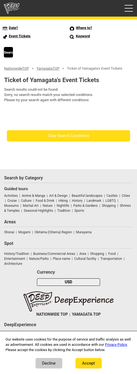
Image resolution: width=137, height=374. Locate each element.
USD (68, 282)
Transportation (111, 258)
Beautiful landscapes (87, 195)
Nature (48, 205)
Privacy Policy (116, 344)
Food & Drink (45, 200)
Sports (79, 210)
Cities (126, 195)
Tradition (63, 210)
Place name (62, 258)
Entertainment (14, 258)
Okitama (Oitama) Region (53, 232)
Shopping (108, 205)
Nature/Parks (39, 258)
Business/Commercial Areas (54, 253)
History (77, 200)
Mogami (24, 232)
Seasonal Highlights (38, 210)
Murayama (84, 232)
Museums (11, 205)
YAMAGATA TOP (86, 314)
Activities (11, 195)
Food (112, 253)
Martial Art (31, 205)
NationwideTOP (16, 68)
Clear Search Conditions (68, 136)
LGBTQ (111, 200)
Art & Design (58, 195)
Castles (112, 195)
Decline (49, 363)
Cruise (12, 200)
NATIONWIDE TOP (52, 314)
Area (82, 253)
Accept (88, 363)
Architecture (13, 263)
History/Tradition (16, 253)
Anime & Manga (33, 195)
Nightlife (63, 205)
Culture (26, 200)
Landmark (94, 200)
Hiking (63, 200)
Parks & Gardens (85, 205)
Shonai (9, 232)
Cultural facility (85, 258)
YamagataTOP (47, 68)
